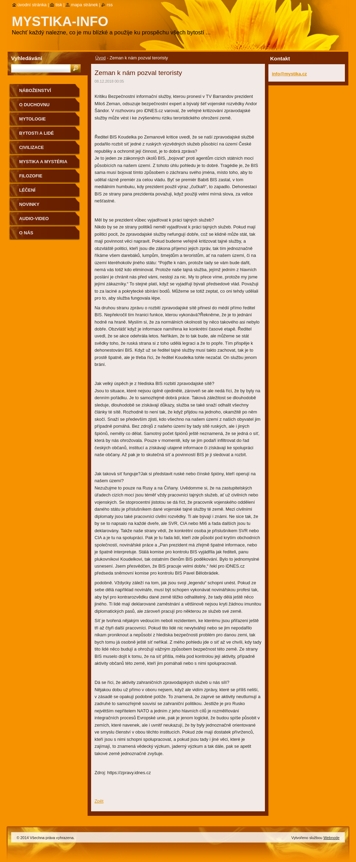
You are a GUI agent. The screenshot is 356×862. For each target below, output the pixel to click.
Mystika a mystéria (43, 161)
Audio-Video (34, 218)
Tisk (58, 4)
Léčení (27, 190)
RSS (110, 4)
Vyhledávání (26, 58)
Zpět (99, 801)
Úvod (100, 57)
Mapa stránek (84, 4)
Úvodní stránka (32, 4)
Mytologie (32, 119)
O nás (26, 232)
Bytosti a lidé (36, 133)
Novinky (29, 204)
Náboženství (35, 90)
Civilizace (31, 147)
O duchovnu (34, 104)
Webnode (331, 838)
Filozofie (30, 175)
